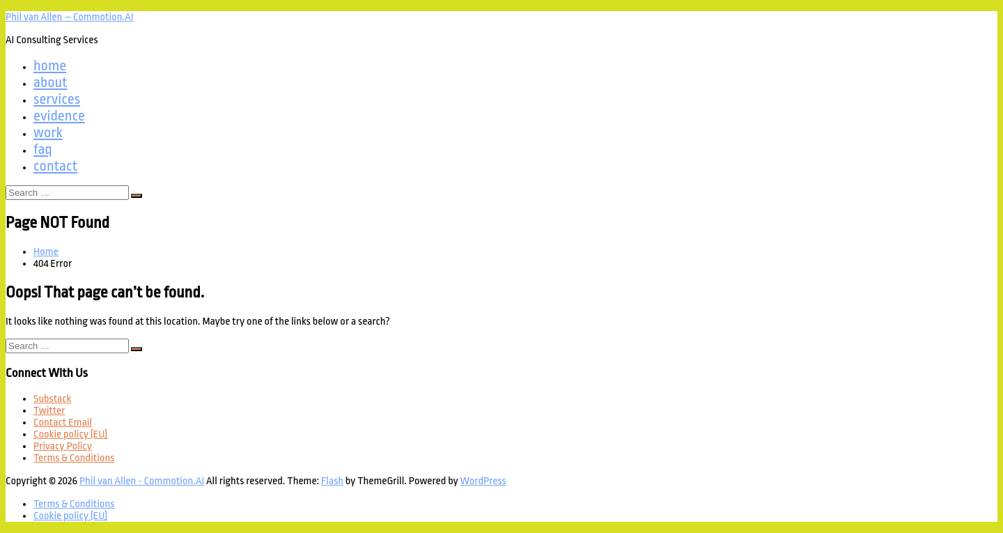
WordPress (483, 481)
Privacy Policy (62, 446)
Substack (52, 399)
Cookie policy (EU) (70, 434)
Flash (332, 481)
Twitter (49, 411)
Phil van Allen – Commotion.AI (69, 17)
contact (55, 165)
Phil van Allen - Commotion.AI (141, 481)
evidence (59, 115)
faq (42, 149)
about (50, 82)
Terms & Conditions (73, 458)
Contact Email (62, 422)
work (48, 132)
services (56, 99)
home (49, 65)
